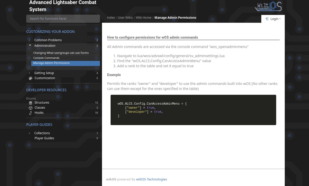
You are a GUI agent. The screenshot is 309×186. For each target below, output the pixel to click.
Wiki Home (143, 18)
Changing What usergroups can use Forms (61, 53)
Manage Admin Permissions (175, 18)
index (111, 18)
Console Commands (46, 58)
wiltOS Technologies (151, 179)
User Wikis (125, 18)
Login (271, 19)
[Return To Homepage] (268, 6)
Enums (31, 99)
